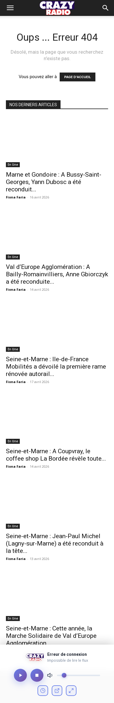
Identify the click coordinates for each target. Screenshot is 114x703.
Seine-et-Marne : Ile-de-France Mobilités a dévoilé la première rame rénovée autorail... (56, 366)
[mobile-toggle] (10, 8)
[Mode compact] (71, 690)
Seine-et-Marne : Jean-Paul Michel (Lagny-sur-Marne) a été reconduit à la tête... (54, 543)
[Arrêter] (36, 675)
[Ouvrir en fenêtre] (57, 690)
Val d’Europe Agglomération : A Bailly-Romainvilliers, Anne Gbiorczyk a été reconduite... (57, 274)
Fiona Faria (16, 197)
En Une (13, 164)
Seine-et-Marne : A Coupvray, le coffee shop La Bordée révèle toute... (56, 455)
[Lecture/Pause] (20, 675)
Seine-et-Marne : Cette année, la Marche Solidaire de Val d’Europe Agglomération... (51, 636)
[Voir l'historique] (43, 690)
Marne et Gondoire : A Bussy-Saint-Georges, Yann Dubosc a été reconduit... (53, 182)
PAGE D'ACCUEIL (77, 77)
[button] (105, 8)
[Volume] (78, 675)
